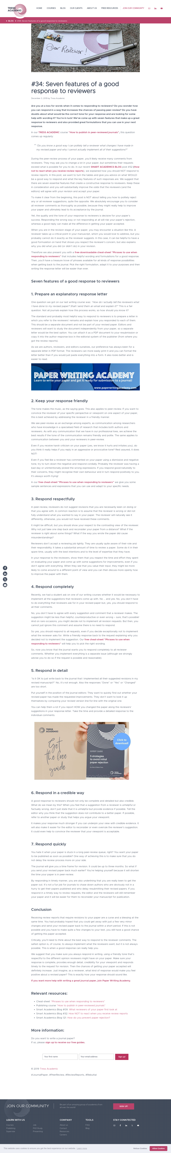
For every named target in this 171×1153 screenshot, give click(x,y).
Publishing (10, 1128)
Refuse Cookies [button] (140, 1148)
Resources (64, 1131)
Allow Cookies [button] (158, 1148)
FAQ (88, 1125)
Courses (10, 1125)
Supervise (10, 1131)
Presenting (38, 1131)
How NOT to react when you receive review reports (98, 1013)
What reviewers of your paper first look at (93, 1009)
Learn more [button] (82, 1148)
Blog (87, 1128)
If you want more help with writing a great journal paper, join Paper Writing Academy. (81, 981)
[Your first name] (60, 1057)
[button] (5, 568)
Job (34, 1125)
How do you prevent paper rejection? (88, 1018)
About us (64, 1125)
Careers (63, 1135)
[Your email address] (96, 1057)
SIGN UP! (123, 1106)
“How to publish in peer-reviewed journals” (81, 1005)
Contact (63, 1128)
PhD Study (38, 1128)
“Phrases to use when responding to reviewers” (78, 1001)
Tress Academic (17, 10)
